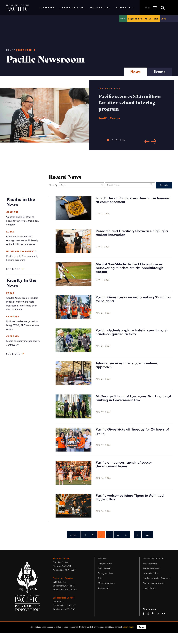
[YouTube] (164, 614)
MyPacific (102, 558)
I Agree (141, 627)
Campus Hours (105, 563)
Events (160, 71)
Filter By (53, 185)
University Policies (151, 573)
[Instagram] (149, 614)
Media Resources (106, 583)
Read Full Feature (131, 106)
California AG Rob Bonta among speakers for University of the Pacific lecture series (22, 240)
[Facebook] (145, 614)
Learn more (128, 627)
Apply (148, 19)
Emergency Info (105, 573)
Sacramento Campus (63, 578)
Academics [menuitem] (47, 7)
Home (9, 50)
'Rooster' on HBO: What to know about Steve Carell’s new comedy (22, 221)
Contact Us (103, 588)
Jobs (163, 19)
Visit (123, 19)
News (135, 71)
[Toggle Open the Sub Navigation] (151, 7)
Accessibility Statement (153, 558)
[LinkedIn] (154, 614)
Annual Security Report (153, 583)
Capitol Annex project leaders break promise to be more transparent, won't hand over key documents (22, 304)
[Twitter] (159, 614)
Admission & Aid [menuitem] (72, 7)
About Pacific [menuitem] (100, 7)
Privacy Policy (149, 588)
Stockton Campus (61, 558)
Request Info (135, 19)
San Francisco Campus (63, 598)
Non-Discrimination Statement (156, 578)
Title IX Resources (151, 568)
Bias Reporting (150, 563)
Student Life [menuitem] (125, 7)
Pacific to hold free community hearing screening (22, 258)
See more (15, 269)
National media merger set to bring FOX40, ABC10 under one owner (22, 325)
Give (156, 19)
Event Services (105, 568)
